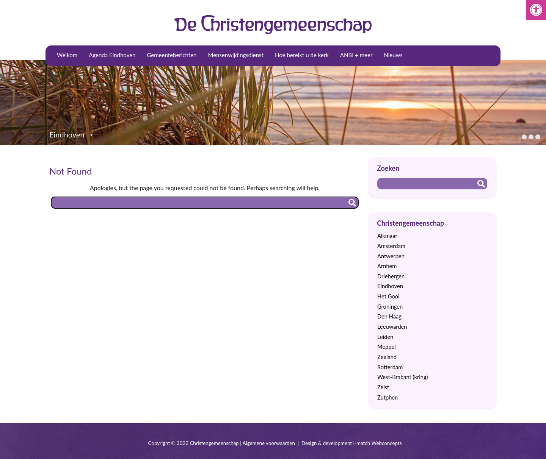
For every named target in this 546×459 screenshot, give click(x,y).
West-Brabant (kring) (402, 377)
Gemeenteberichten (172, 55)
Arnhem (387, 266)
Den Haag (389, 316)
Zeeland (387, 357)
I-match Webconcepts (377, 443)
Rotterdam (390, 367)
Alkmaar (387, 236)
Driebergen (391, 276)
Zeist (383, 387)
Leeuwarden (392, 326)
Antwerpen (391, 256)
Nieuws (393, 55)
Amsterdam (391, 246)
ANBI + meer (356, 55)
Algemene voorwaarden (269, 443)
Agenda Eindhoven (112, 55)
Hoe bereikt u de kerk (302, 55)
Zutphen (387, 397)
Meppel (386, 346)
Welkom (67, 55)
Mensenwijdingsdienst (236, 55)
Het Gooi (388, 296)
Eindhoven (67, 134)
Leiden (385, 337)
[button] (536, 10)
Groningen (390, 306)
